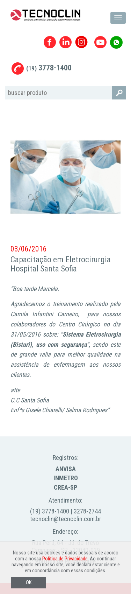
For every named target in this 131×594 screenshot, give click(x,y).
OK (28, 583)
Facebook (50, 42)
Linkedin (65, 42)
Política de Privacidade (65, 559)
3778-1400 (49, 67)
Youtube (100, 42)
